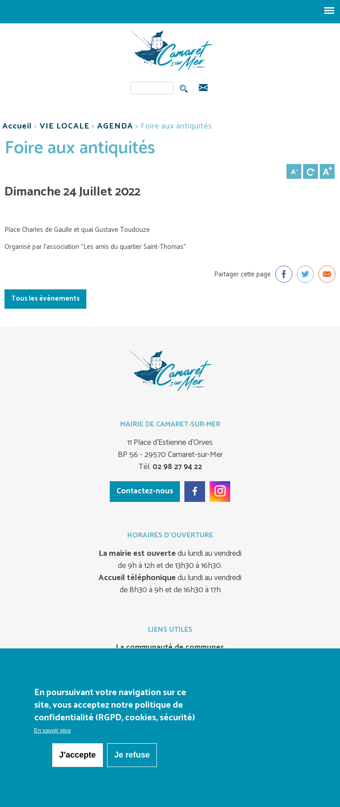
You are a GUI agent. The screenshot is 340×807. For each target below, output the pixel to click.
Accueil (17, 126)
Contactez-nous (144, 491)
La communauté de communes (170, 648)
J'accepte (77, 755)
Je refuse (132, 755)
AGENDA (115, 126)
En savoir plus (52, 730)
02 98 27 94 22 (176, 467)
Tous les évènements (45, 298)
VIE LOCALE (64, 126)
